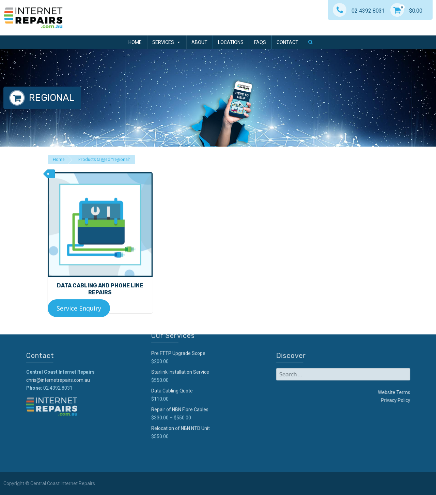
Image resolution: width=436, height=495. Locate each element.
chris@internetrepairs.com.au (110, 380)
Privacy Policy (343, 400)
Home (135, 42)
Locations (231, 42)
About (199, 42)
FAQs (260, 42)
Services (166, 42)
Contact (287, 42)
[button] (310, 42)
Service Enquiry (79, 315)
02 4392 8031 (359, 10)
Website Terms (342, 392)
